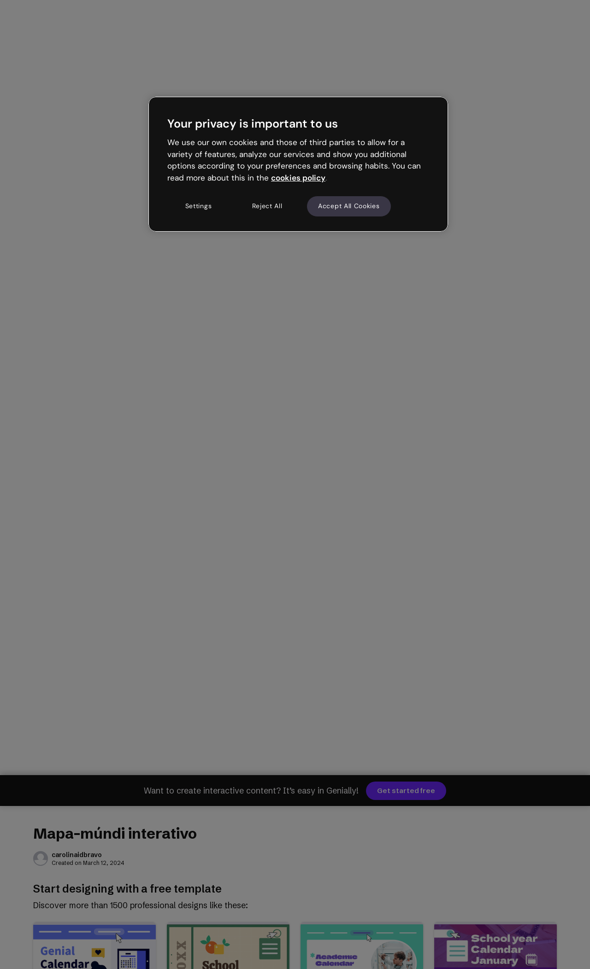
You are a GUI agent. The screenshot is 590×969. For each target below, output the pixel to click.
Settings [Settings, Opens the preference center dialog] (198, 206)
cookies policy (298, 178)
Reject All (267, 206)
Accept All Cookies (349, 206)
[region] (298, 164)
